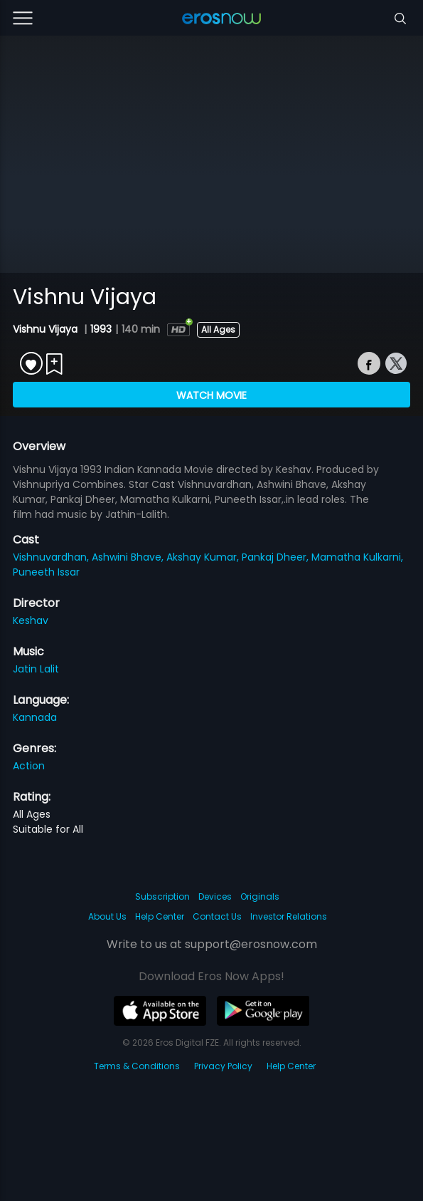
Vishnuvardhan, (52, 557)
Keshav (30, 620)
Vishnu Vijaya (46, 329)
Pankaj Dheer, (276, 557)
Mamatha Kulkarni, (357, 557)
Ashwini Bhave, (129, 557)
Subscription (162, 896)
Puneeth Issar (46, 572)
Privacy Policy (223, 1066)
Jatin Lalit (36, 669)
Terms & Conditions (137, 1066)
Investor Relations (288, 916)
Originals (259, 896)
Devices (215, 896)
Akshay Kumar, (204, 557)
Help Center (159, 916)
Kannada (35, 717)
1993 (101, 329)
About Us (107, 916)
